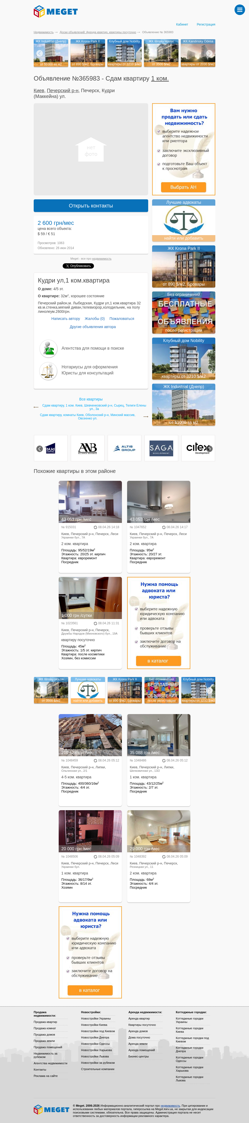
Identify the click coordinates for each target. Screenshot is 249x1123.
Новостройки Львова (95, 1056)
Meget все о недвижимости (52, 1110)
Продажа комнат (45, 1028)
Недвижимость (44, 32)
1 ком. (160, 78)
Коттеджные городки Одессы (189, 1059)
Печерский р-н (62, 90)
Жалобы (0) (95, 318)
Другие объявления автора (93, 327)
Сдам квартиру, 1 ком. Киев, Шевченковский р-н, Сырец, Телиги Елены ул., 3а (94, 407)
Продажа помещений (48, 1047)
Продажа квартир (45, 1021)
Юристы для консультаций (87, 373)
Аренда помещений (141, 1050)
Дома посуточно (139, 1037)
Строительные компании (97, 1069)
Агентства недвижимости (50, 1063)
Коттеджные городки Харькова (189, 1069)
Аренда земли (137, 1043)
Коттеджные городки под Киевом (192, 1039)
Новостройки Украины (96, 1018)
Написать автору (65, 318)
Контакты (40, 1069)
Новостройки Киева (94, 1024)
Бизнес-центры (138, 1056)
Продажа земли (44, 1040)
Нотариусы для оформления (90, 367)
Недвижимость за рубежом (45, 1055)
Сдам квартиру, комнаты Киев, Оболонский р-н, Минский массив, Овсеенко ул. (88, 416)
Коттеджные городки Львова (189, 1078)
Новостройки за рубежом (98, 1062)
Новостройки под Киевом (98, 1031)
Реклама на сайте (46, 1075)
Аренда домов (138, 1031)
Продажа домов (44, 1034)
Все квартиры (91, 399)
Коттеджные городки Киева (189, 1030)
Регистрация (206, 24)
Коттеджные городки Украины (189, 1020)
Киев (39, 90)
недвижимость (102, 258)
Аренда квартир (139, 1018)
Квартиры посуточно (142, 1024)
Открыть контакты (91, 206)
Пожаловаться (121, 318)
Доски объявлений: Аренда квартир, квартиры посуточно (98, 32)
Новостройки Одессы (95, 1043)
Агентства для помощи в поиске (93, 348)
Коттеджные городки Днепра (189, 1049)
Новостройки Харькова (96, 1050)
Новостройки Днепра (95, 1037)
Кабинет (182, 24)
